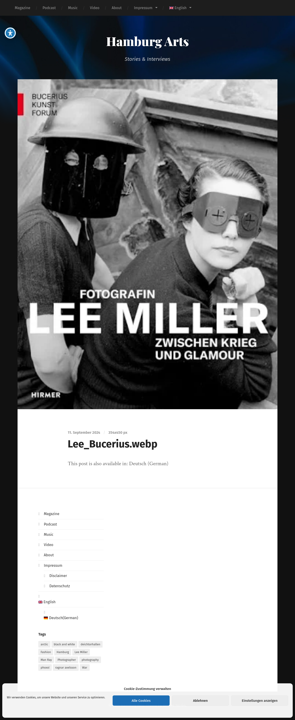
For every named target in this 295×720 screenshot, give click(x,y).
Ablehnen (200, 701)
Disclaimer (58, 576)
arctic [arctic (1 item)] (44, 644)
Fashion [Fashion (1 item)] (46, 652)
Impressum (143, 8)
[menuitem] (180, 8)
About (117, 8)
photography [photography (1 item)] (90, 659)
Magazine (22, 8)
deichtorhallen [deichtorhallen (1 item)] (90, 644)
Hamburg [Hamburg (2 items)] (63, 652)
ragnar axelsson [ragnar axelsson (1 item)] (65, 667)
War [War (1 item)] (84, 667)
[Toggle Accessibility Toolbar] (10, 21)
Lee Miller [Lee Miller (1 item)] (81, 652)
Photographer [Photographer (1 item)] (66, 659)
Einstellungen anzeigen (259, 701)
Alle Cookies (141, 701)
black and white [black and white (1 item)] (64, 644)
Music (73, 8)
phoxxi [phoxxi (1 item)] (45, 667)
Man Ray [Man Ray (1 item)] (46, 659)
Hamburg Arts (147, 41)
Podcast (49, 8)
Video (94, 8)
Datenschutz (59, 586)
